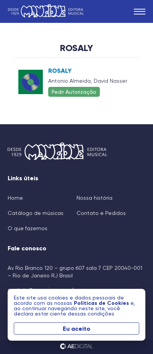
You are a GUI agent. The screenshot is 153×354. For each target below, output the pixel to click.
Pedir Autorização (74, 91)
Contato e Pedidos (101, 213)
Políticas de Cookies (102, 303)
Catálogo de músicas (35, 213)
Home (15, 198)
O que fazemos (27, 228)
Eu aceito (76, 328)
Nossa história (94, 198)
